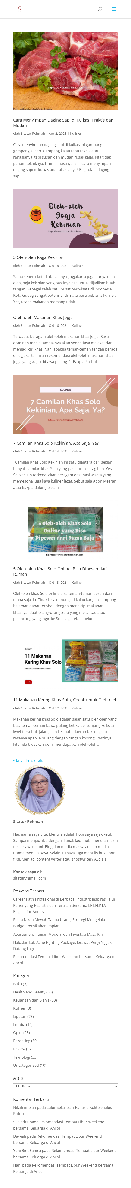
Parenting (21, 1040)
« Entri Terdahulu (28, 760)
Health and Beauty (29, 992)
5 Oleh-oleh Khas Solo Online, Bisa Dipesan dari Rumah (60, 571)
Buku (17, 983)
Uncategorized (26, 1065)
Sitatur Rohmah (33, 133)
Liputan (19, 1016)
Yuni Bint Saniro (27, 1150)
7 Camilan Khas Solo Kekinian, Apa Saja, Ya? (56, 443)
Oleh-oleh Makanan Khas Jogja (43, 317)
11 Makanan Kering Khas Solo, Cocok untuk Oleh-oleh (65, 699)
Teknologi (21, 1057)
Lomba (19, 1024)
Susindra (21, 1121)
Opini (17, 1032)
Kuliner (75, 133)
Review (19, 1048)
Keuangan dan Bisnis (31, 1000)
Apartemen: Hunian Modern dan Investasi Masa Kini (58, 934)
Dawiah (19, 1136)
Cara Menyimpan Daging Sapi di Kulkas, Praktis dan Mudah (63, 122)
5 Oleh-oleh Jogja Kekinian (38, 257)
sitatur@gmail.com (29, 878)
